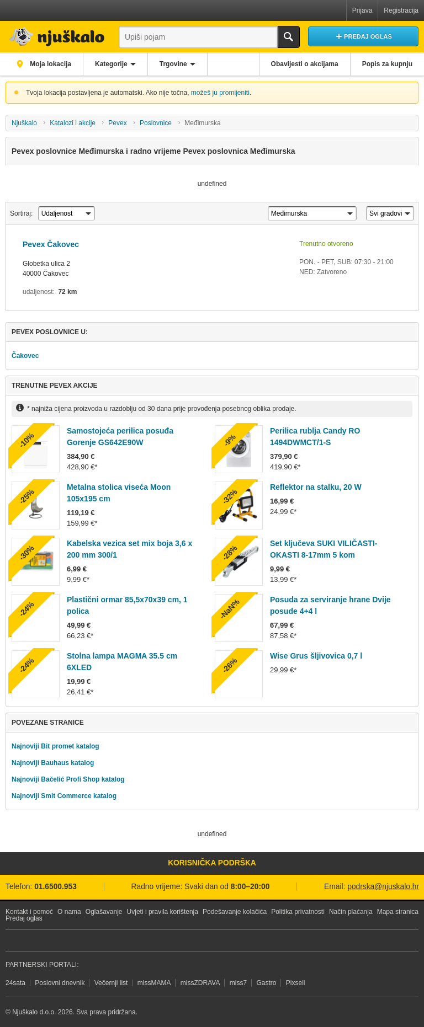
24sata (15, 983)
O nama (69, 911)
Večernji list (111, 983)
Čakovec (25, 356)
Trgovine (173, 64)
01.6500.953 (55, 886)
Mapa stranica (397, 911)
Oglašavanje (104, 911)
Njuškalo (24, 123)
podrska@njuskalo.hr (383, 886)
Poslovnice (156, 123)
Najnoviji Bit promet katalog (55, 746)
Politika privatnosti (298, 911)
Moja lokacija (49, 64)
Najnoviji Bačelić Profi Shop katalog (68, 779)
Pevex (117, 123)
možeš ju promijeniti (220, 93)
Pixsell (295, 983)
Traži (289, 37)
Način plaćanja (351, 911)
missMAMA (154, 983)
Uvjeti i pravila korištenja (162, 911)
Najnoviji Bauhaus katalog (53, 763)
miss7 (238, 983)
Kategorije (111, 64)
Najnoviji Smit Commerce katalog (64, 796)
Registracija (401, 10)
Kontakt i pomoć (29, 911)
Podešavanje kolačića (235, 911)
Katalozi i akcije (73, 123)
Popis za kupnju (387, 64)
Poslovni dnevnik (59, 983)
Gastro (266, 983)
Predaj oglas (24, 918)
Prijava (362, 10)
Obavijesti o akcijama (304, 64)
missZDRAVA (200, 983)
